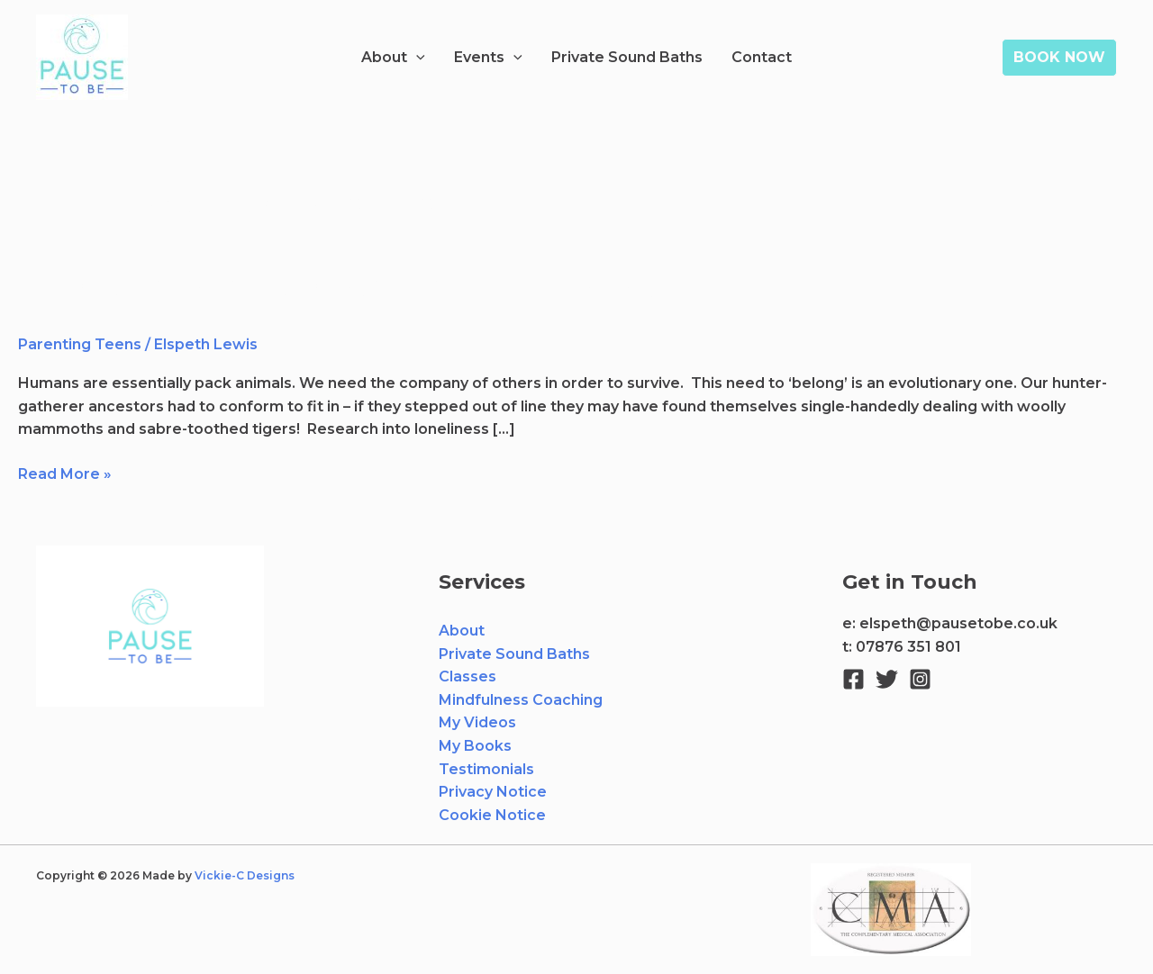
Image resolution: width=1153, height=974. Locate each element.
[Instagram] (920, 679)
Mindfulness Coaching (521, 699)
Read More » (65, 472)
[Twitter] (887, 679)
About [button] (393, 57)
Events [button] (488, 57)
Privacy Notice (493, 791)
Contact (761, 57)
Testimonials (486, 769)
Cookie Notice (492, 815)
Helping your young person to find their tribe (344, 289)
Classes (467, 676)
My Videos (477, 722)
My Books (475, 745)
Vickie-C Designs (246, 875)
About (462, 630)
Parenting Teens (79, 344)
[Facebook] (853, 679)
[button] (416, 57)
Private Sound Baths (627, 57)
